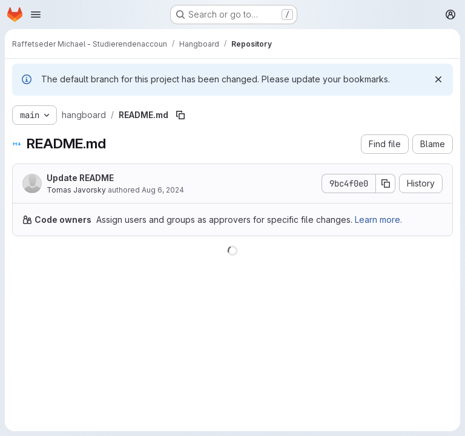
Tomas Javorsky (76, 189)
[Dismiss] (438, 79)
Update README (80, 178)
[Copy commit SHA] (385, 183)
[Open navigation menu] (35, 14)
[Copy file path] (180, 115)
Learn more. (378, 219)
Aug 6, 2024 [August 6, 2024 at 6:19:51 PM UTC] (163, 189)
